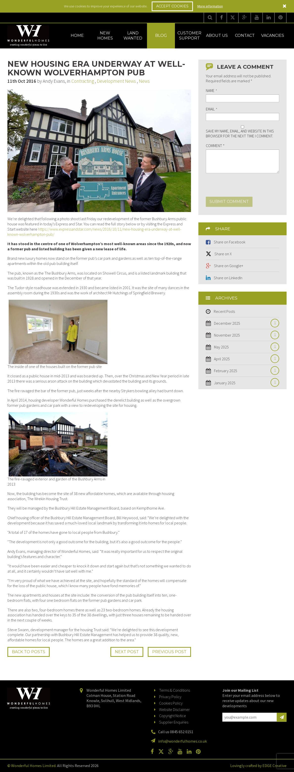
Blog (161, 35)
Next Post (127, 651)
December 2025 (245, 323)
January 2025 (245, 383)
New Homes (105, 36)
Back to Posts (28, 651)
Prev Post (169, 651)
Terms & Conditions (174, 690)
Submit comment (229, 201)
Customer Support (189, 36)
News (144, 81)
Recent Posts (224, 311)
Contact (245, 35)
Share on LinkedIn (228, 277)
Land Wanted (133, 36)
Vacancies (272, 35)
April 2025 (245, 359)
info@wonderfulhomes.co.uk (182, 741)
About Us (217, 35)
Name (211, 90)
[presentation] (243, 187)
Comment (215, 145)
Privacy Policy (170, 696)
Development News (116, 81)
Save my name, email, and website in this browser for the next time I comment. (240, 134)
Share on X (223, 253)
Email (211, 109)
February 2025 (245, 370)
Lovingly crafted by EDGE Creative (258, 765)
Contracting (82, 81)
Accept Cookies (172, 6)
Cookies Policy (171, 703)
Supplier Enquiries (173, 722)
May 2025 (245, 347)
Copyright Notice (172, 715)
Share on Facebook (229, 241)
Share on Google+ (228, 265)
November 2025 (245, 335)
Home (77, 35)
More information (210, 6)
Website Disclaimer (174, 709)
